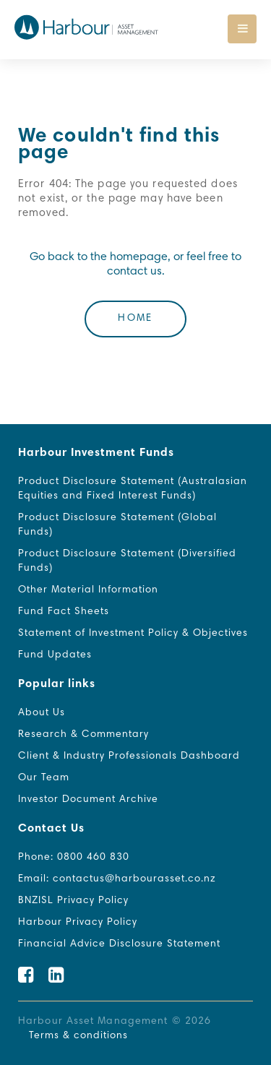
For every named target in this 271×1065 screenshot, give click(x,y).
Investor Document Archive (88, 800)
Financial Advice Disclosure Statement (119, 944)
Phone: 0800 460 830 (73, 858)
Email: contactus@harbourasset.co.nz (117, 879)
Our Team (43, 778)
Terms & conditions (78, 1036)
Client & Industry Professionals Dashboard (129, 756)
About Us (41, 713)
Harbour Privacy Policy (77, 923)
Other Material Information (88, 590)
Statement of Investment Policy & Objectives (133, 634)
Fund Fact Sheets (63, 612)
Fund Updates (55, 655)
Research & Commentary (83, 735)
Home (135, 319)
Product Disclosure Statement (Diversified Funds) (127, 561)
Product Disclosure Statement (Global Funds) (117, 525)
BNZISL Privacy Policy (73, 901)
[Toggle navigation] (242, 28)
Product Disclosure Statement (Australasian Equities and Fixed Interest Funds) (132, 489)
